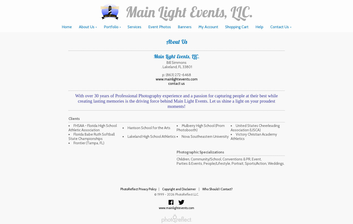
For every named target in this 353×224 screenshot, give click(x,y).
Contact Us (281, 27)
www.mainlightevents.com (177, 79)
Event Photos (159, 27)
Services (134, 27)
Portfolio (112, 27)
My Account (208, 27)
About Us (88, 27)
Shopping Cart (236, 27)
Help (259, 27)
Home (67, 27)
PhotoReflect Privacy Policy (138, 189)
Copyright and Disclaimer (179, 189)
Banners (185, 27)
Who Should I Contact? (217, 189)
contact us (176, 83)
